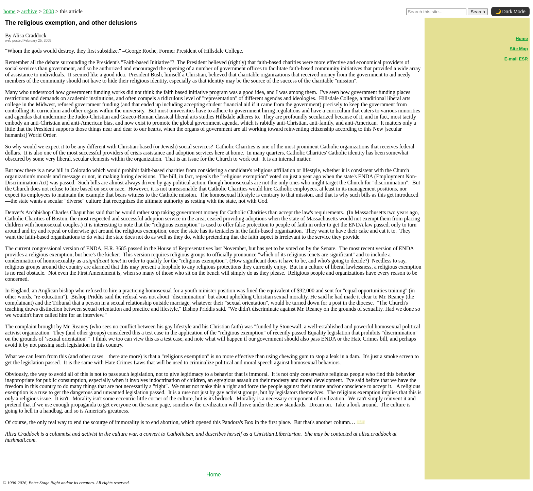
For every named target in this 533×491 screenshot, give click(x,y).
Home (213, 474)
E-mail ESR (516, 58)
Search (477, 11)
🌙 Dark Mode (510, 11)
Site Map (519, 48)
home (9, 11)
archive (29, 11)
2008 (48, 11)
